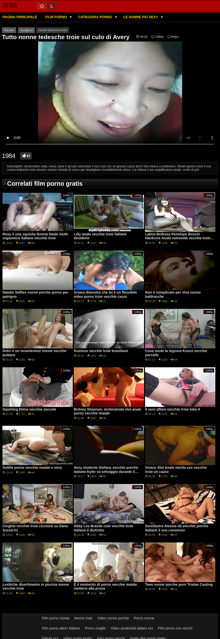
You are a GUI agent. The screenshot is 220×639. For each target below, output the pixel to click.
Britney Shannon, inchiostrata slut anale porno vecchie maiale (107, 411)
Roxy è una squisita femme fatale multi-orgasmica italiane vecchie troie (35, 236)
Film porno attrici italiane (61, 628)
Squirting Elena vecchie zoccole (29, 409)
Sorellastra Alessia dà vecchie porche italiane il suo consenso (176, 528)
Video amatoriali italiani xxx (132, 628)
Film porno (56, 17)
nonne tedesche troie (52, 30)
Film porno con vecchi (175, 628)
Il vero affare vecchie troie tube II (172, 409)
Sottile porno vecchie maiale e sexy (32, 467)
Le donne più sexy (141, 17)
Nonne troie (83, 618)
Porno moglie (95, 628)
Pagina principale (19, 17)
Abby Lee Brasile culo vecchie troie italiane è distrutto (103, 528)
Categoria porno (95, 17)
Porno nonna (144, 618)
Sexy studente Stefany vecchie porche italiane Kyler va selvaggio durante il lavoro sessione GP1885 (106, 472)
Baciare (9, 30)
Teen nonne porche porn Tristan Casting (179, 584)
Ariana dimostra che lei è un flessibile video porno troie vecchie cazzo (105, 294)
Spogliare (26, 30)
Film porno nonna (55, 618)
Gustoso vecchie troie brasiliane (101, 351)
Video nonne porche (113, 618)
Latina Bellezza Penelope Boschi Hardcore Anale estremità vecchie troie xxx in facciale (177, 238)
